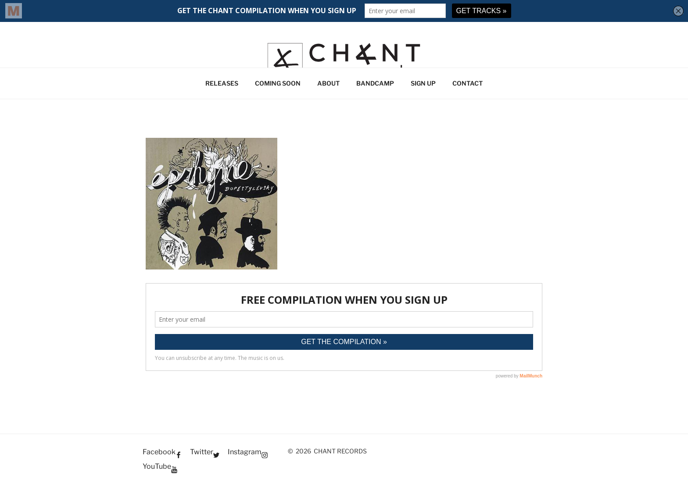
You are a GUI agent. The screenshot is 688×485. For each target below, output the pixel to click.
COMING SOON (278, 83)
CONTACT (467, 83)
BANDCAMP (375, 83)
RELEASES (221, 83)
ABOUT (328, 83)
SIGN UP (423, 83)
